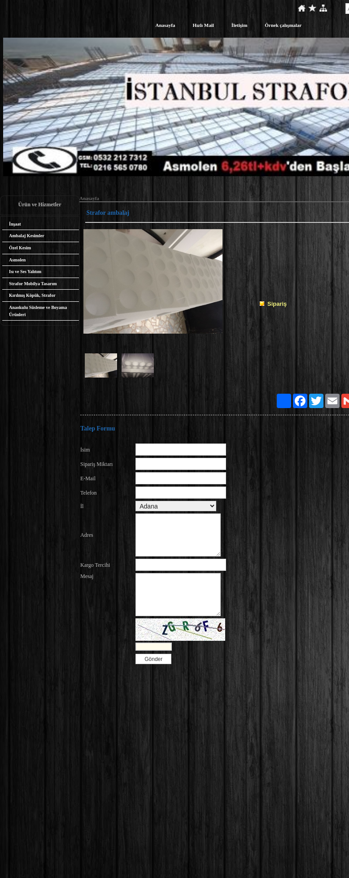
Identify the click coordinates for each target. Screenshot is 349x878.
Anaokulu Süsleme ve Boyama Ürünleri (38, 311)
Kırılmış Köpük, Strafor (32, 295)
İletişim (239, 25)
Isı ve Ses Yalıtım (25, 271)
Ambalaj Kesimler (26, 235)
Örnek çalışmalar (283, 25)
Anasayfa (165, 25)
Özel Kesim (20, 247)
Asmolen (17, 259)
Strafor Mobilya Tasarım (33, 283)
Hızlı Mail (203, 25)
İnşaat (15, 224)
